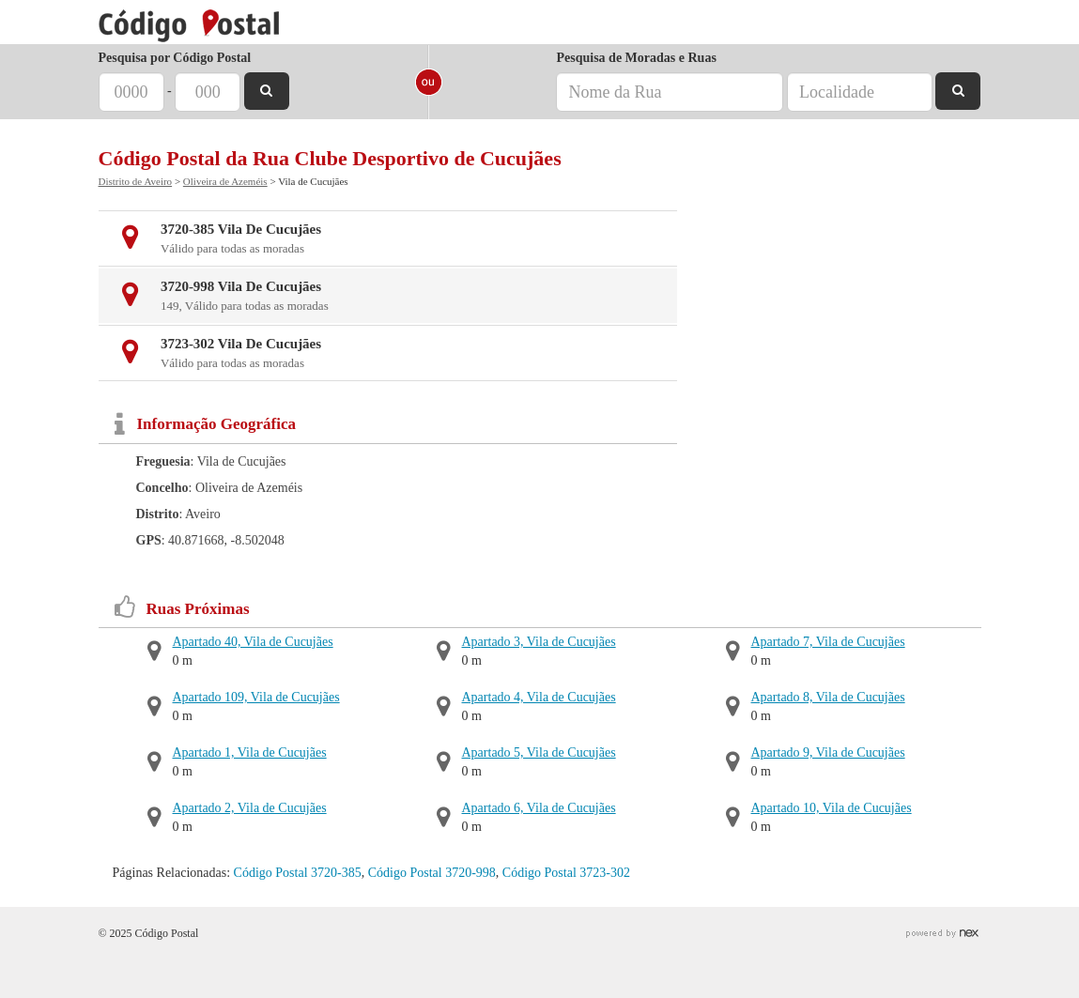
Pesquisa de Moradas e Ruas (636, 58)
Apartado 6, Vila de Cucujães (539, 808)
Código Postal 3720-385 (298, 873)
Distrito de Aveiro (136, 181)
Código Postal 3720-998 (432, 873)
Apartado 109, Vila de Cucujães (256, 697)
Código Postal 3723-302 (566, 873)
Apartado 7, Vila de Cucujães (828, 642)
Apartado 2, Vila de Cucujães (250, 808)
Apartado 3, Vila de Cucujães (539, 642)
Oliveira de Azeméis (225, 181)
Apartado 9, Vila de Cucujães (828, 752)
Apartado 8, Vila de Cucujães (828, 697)
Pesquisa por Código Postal (175, 58)
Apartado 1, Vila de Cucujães (250, 752)
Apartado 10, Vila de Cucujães (831, 808)
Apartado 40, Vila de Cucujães (253, 642)
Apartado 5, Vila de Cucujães (539, 752)
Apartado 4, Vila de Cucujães (539, 697)
